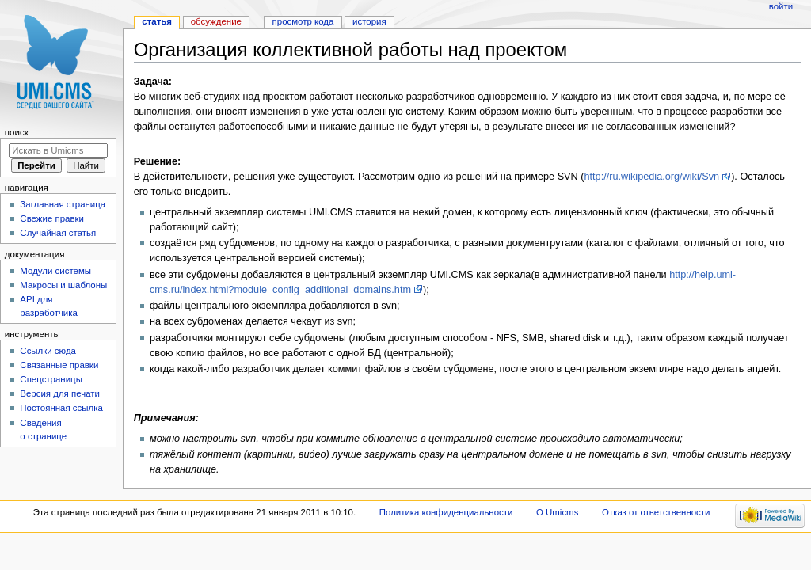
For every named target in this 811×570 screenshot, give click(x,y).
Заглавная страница (62, 204)
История (369, 21)
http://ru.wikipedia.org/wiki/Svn (651, 176)
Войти (781, 6)
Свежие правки (52, 218)
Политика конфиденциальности (446, 512)
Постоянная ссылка (61, 407)
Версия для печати (60, 393)
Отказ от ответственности (656, 512)
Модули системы (55, 271)
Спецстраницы (51, 379)
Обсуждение (216, 21)
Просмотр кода (303, 21)
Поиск (17, 132)
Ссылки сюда (48, 350)
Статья (157, 21)
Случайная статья (58, 233)
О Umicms (557, 512)
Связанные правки (59, 365)
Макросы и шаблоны (63, 285)
